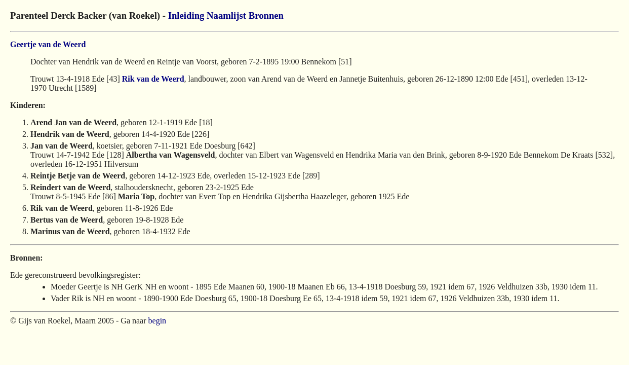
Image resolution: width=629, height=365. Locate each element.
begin (157, 320)
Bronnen (266, 15)
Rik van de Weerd (153, 79)
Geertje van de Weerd (48, 44)
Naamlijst (226, 15)
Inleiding (186, 15)
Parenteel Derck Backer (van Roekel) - (89, 15)
